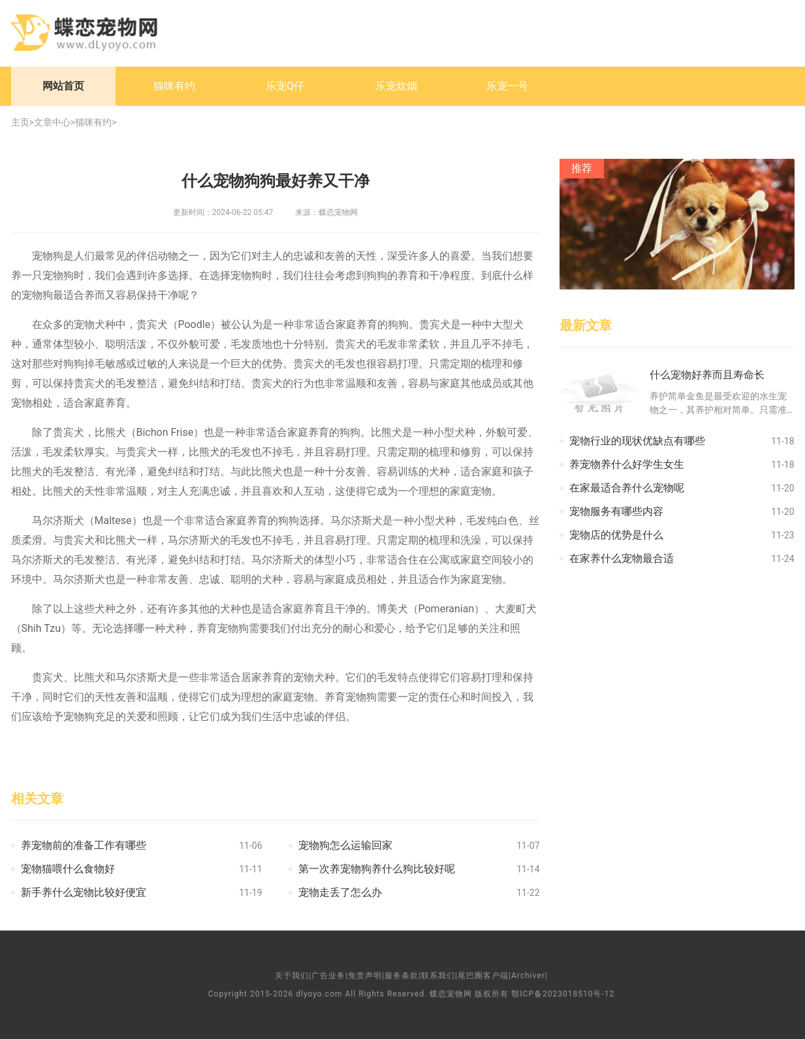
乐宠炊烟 (396, 86)
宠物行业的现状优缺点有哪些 (637, 441)
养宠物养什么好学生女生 (626, 464)
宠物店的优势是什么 (616, 535)
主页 (20, 122)
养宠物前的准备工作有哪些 (83, 845)
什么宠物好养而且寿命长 (707, 375)
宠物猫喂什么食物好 (68, 869)
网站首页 (63, 86)
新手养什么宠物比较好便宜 (83, 892)
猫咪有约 (174, 86)
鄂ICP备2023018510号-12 (562, 993)
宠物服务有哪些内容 (616, 511)
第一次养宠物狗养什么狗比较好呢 (376, 869)
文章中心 (52, 122)
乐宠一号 (507, 86)
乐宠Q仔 (285, 86)
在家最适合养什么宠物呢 (626, 488)
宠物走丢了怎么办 (340, 892)
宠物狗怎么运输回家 (345, 845)
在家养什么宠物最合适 (621, 558)
